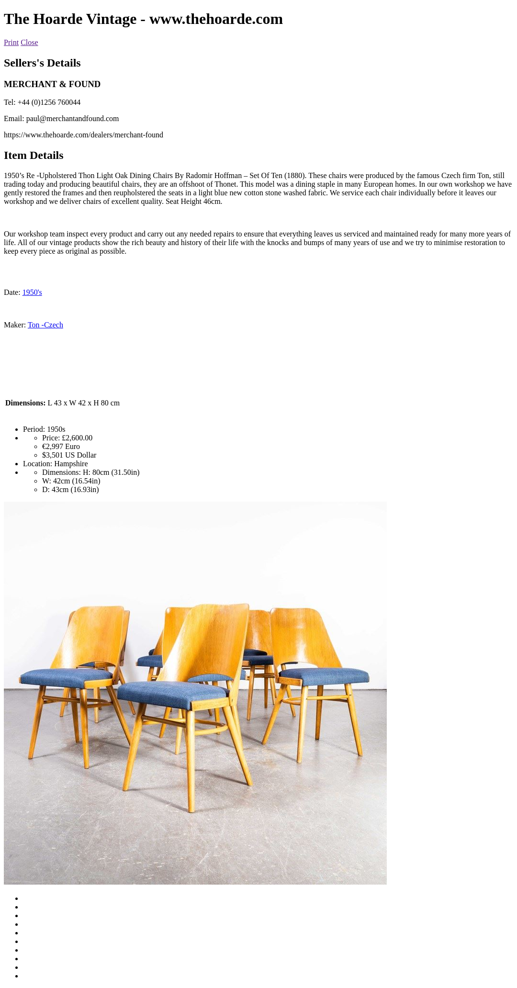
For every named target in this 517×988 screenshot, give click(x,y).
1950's (32, 292)
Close (29, 42)
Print (11, 42)
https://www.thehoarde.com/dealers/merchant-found (83, 135)
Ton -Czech (45, 325)
